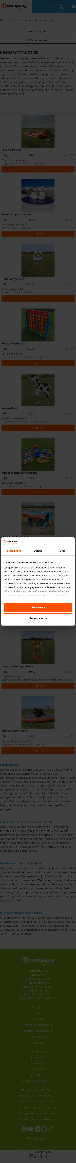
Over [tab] (62, 550)
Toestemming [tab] (13, 550)
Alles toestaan (38, 607)
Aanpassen (38, 618)
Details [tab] (38, 550)
